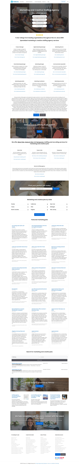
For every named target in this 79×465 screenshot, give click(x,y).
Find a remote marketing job (39, 176)
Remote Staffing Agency (39, 166)
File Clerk (58, 239)
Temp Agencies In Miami (44, 448)
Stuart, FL (40, 303)
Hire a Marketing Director (59, 54)
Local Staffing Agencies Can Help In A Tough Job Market (36, 396)
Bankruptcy (53, 302)
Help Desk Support (54, 280)
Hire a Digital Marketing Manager (39, 54)
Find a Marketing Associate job (59, 91)
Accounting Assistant (62, 261)
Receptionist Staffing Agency (16, 302)
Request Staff (39, 423)
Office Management (58, 446)
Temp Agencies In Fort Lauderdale (46, 446)
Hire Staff (63, 1)
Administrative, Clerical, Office (59, 438)
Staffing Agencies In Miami (30, 448)
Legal (61, 302)
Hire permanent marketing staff (20, 156)
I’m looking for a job (39, 25)
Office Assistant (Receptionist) (39, 267)
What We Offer (28, 438)
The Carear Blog (39, 385)
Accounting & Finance (15, 240)
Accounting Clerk (21, 240)
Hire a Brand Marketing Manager (20, 71)
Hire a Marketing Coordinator (39, 89)
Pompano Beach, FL (54, 281)
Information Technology (61, 280)
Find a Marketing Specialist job (19, 91)
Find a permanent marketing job (20, 159)
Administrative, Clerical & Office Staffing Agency (58, 238)
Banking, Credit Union (58, 439)
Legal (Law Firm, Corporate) (59, 445)
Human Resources (58, 442)
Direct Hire (19, 150)
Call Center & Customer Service (16, 282)
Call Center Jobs (13, 446)
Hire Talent (43, 114)
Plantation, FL (60, 322)
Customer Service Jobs (14, 445)
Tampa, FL (18, 283)
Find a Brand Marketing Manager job (19, 74)
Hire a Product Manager (19, 54)
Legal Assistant (64, 302)
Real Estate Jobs (13, 443)
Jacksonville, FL (57, 302)
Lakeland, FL (40, 282)
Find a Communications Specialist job (59, 74)
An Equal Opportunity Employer (41, 463)
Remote (58, 262)
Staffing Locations (43, 445)
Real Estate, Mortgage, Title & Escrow (60, 447)
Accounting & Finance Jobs (15, 444)
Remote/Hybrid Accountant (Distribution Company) (18, 309)
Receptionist (14, 289)
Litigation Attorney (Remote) (18, 331)
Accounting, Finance (58, 437)
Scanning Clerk (37, 260)
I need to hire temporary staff (39, 19)
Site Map (57, 463)
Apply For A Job (13, 438)
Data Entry (13, 261)
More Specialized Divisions (30, 445)
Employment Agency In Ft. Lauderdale (17, 447)
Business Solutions (30, 1)
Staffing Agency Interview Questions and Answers (16, 396)
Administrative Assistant (35, 281)
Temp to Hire (39, 150)
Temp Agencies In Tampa (44, 452)
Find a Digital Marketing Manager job (39, 57)
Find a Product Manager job (20, 57)
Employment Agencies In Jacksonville (17, 448)
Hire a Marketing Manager (39, 71)
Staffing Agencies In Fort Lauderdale (31, 446)
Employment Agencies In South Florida (17, 452)
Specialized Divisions (44, 439)
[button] (68, 1)
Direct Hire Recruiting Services (30, 439)
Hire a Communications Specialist (59, 71)
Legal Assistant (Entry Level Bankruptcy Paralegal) (57, 289)
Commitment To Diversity (44, 442)
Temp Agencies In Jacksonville (45, 447)
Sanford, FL (22, 302)
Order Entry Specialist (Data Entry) (19, 246)
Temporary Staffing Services (30, 442)
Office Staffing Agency (29, 443)
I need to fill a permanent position (39, 16)
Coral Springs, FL (54, 239)
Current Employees (38, 1)
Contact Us (27, 453)
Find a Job (36, 114)
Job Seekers (23, 1)
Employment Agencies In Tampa (16, 453)
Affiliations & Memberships (45, 443)
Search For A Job (13, 437)
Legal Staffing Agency (29, 444)
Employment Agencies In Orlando (16, 451)
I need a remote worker (39, 22)
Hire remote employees (39, 174)
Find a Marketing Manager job (39, 74)
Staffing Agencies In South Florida (31, 451)
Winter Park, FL (40, 344)
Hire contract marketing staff (59, 155)
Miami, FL (16, 261)
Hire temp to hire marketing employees (39, 155)
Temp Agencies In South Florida (45, 451)
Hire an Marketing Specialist (20, 89)
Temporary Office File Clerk (57, 225)
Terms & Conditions (51, 463)
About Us (44, 1)
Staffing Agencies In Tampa (30, 452)
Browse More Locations (39, 214)
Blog (48, 1)
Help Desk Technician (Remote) (58, 267)
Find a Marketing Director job (59, 57)
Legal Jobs (13, 442)
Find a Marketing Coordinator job (39, 91)
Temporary (59, 150)
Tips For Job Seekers (14, 439)
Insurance (56, 444)
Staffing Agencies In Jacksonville (31, 447)
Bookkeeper (40, 240)
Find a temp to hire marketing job (39, 158)
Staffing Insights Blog (44, 444)
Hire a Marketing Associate (59, 89)
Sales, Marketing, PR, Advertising (60, 448)
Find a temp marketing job (59, 158)
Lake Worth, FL (44, 240)
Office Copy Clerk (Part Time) (38, 246)
